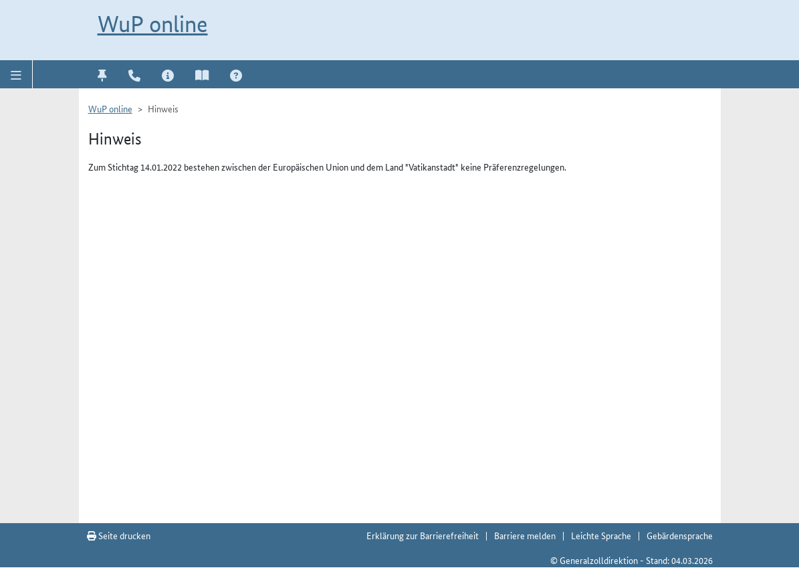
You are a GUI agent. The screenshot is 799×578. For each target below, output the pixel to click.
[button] (16, 74)
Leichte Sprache (601, 535)
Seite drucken (118, 535)
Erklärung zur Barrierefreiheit (422, 535)
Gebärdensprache (680, 535)
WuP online (153, 24)
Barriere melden (525, 535)
